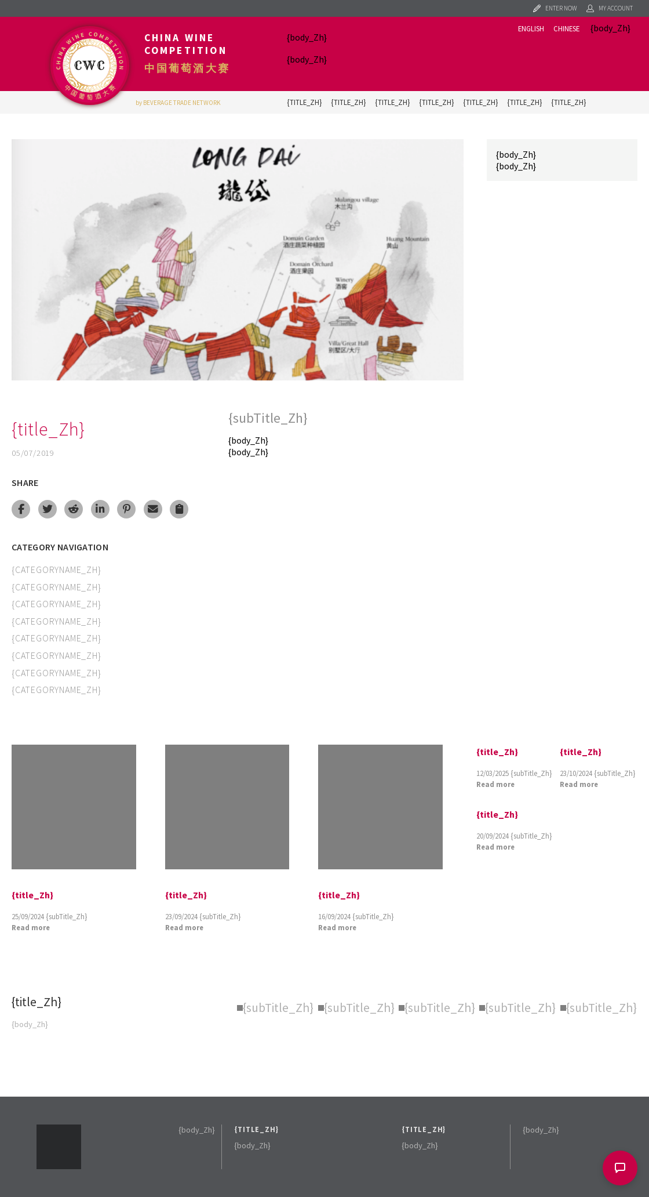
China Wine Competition (185, 44)
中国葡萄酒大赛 (187, 68)
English (531, 28)
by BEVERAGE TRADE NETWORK (178, 103)
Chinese (566, 28)
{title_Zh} (304, 102)
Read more (31, 927)
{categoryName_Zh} (56, 569)
